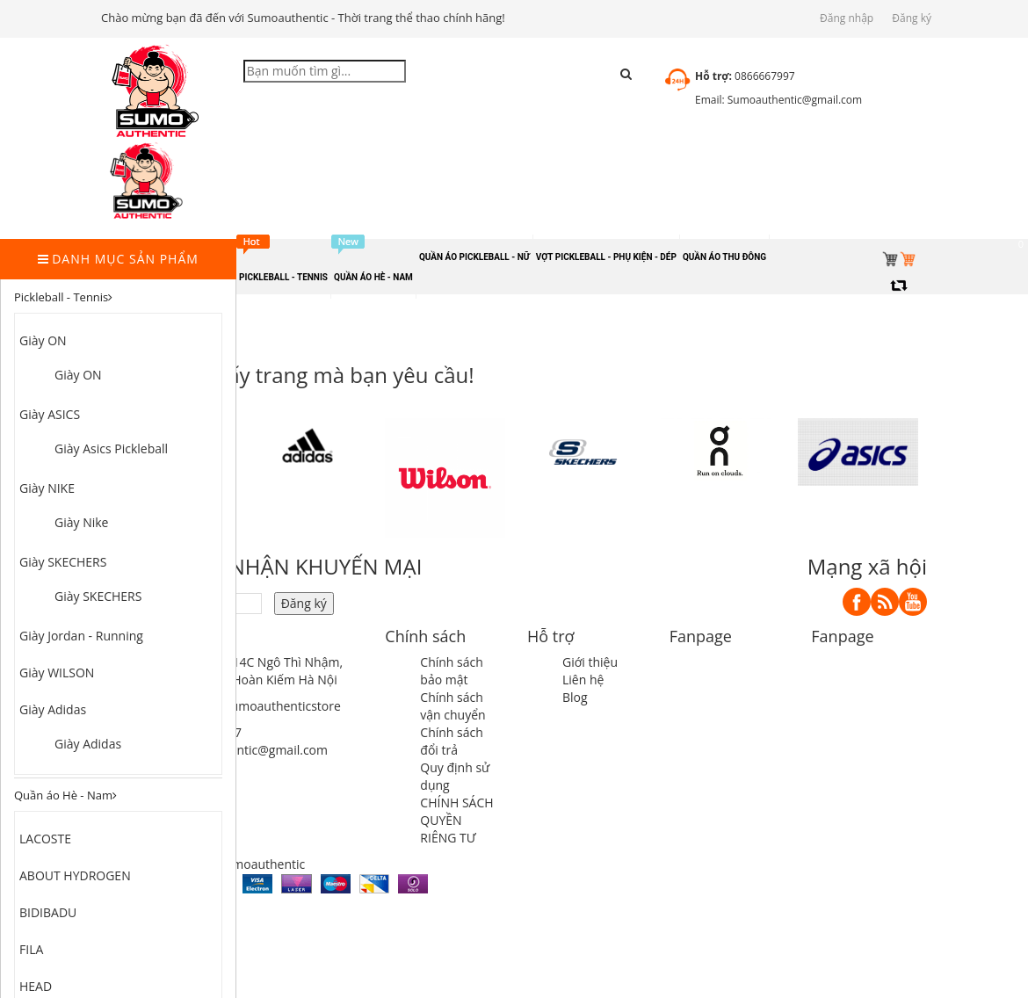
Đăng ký (911, 18)
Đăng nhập (846, 18)
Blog (575, 697)
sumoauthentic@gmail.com (249, 749)
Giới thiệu (590, 662)
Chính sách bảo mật (451, 671)
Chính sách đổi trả (451, 741)
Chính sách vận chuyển (452, 706)
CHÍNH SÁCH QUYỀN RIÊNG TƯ (456, 820)
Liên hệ (583, 679)
